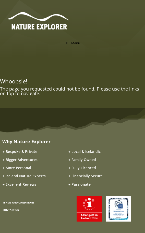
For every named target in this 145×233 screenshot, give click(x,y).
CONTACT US (11, 210)
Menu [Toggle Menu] (72, 43)
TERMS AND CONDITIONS (18, 202)
